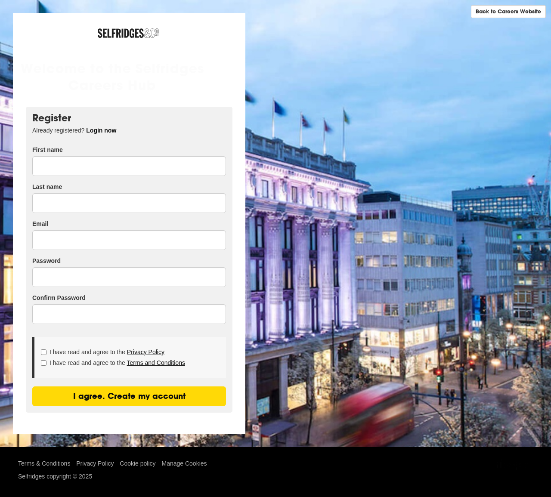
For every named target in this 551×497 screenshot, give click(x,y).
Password (46, 260)
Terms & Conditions (44, 463)
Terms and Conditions (156, 362)
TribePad (511, 465)
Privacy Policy (145, 352)
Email (40, 223)
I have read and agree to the (102, 352)
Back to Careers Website (508, 11)
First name (47, 149)
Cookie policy (137, 463)
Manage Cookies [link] (184, 463)
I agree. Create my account (129, 396)
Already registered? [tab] (74, 130)
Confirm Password (59, 297)
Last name (47, 186)
